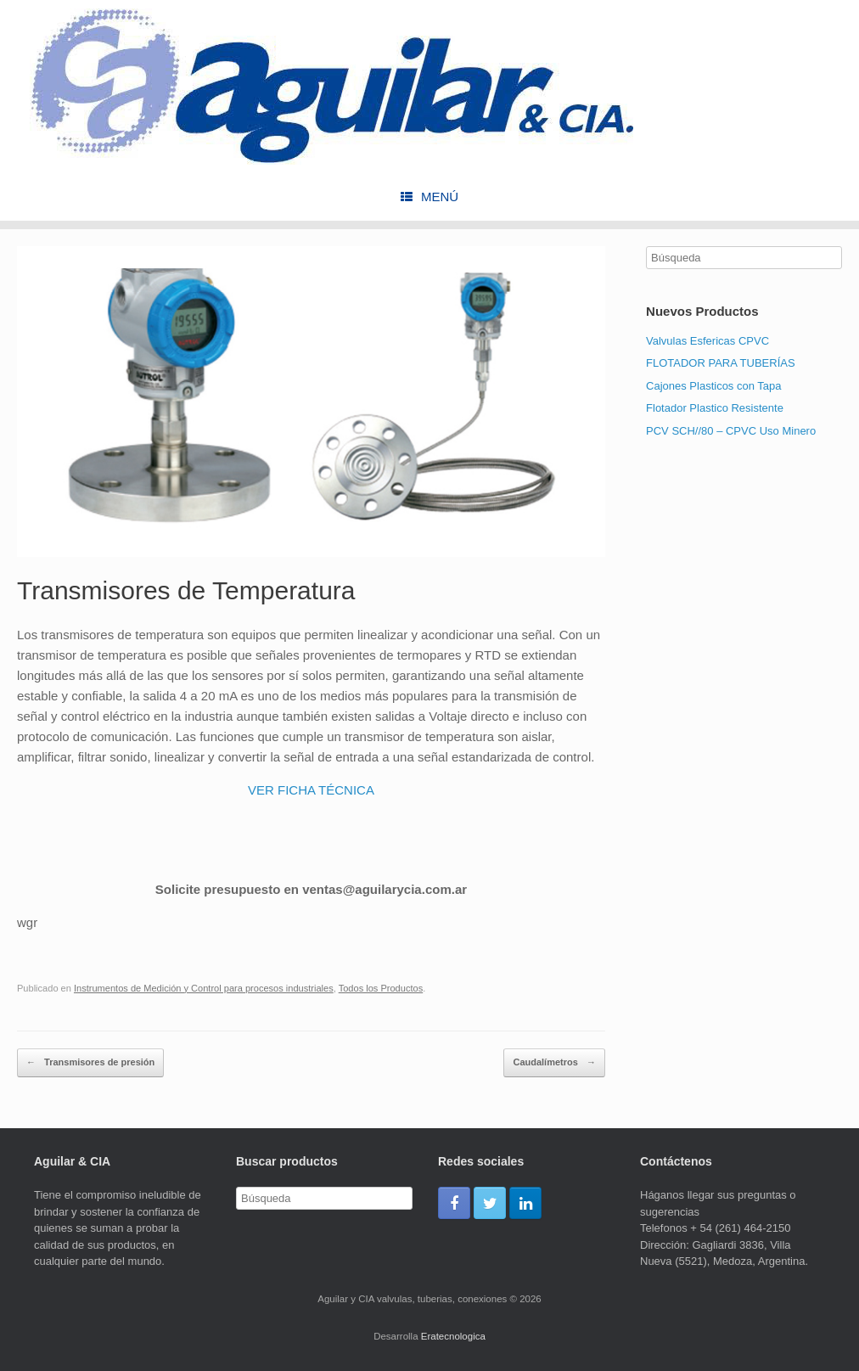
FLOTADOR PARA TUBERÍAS (720, 363)
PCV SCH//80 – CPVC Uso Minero (731, 430)
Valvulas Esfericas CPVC (707, 340)
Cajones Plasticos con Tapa (713, 385)
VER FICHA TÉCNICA (311, 790)
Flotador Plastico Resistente (714, 408)
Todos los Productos (381, 988)
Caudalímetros (554, 1062)
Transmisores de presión (90, 1062)
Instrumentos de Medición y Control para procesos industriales (204, 988)
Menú (429, 196)
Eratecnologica (453, 1336)
